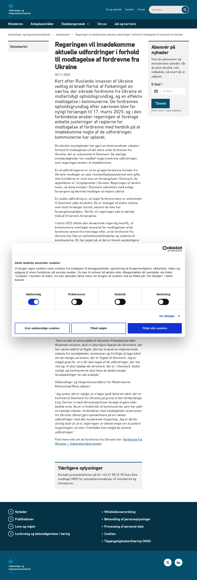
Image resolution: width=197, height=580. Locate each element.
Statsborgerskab (73, 24)
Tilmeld (160, 103)
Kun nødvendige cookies (42, 328)
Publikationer (24, 519)
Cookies (109, 534)
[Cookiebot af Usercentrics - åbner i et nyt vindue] (165, 249)
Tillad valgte (98, 328)
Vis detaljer (167, 316)
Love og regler (25, 526)
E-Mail (156, 84)
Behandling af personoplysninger (127, 519)
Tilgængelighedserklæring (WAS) (127, 541)
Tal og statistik (113, 9)
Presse (141, 9)
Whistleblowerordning (119, 512)
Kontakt (129, 9)
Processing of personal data (124, 526)
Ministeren (15, 24)
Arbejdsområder (42, 24)
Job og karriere (125, 24)
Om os (102, 24)
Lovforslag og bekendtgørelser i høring (42, 534)
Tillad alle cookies (154, 328)
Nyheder (21, 512)
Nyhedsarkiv (19, 47)
